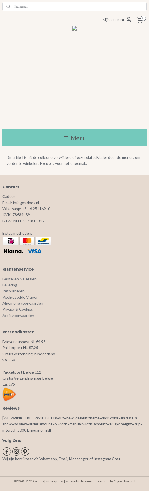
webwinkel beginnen (80, 481)
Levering (9, 285)
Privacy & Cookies (17, 309)
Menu (75, 137)
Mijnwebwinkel (124, 481)
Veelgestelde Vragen (20, 297)
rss (61, 481)
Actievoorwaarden (18, 315)
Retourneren (13, 291)
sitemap (51, 481)
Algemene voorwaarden (22, 303)
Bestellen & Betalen (19, 279)
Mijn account (117, 19)
